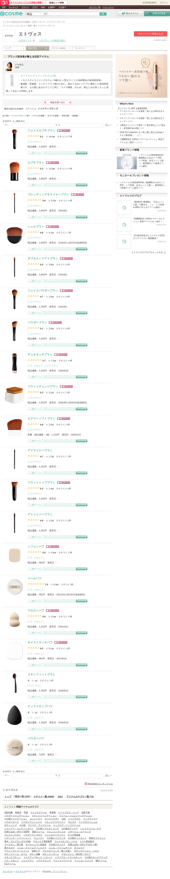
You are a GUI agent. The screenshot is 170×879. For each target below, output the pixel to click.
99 (66, 328)
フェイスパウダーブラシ (43, 290)
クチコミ (58, 48)
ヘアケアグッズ (43, 860)
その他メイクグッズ (56, 838)
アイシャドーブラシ (40, 514)
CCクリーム (10, 864)
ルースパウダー (52, 819)
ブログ (35, 7)
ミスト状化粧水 (87, 841)
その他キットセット (77, 838)
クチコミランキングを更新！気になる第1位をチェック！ (142, 119)
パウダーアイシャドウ (31, 822)
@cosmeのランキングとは (100, 784)
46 (66, 264)
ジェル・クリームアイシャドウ (31, 848)
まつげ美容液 (74, 835)
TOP (4, 7)
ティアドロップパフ (40, 706)
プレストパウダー (12, 835)
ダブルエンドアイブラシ (43, 258)
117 (67, 232)
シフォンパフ (36, 546)
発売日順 (66, 116)
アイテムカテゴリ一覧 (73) (80, 796)
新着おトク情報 (56, 3)
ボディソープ (10, 825)
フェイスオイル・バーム (65, 841)
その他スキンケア (57, 844)
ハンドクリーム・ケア (90, 828)
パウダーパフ (36, 738)
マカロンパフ (36, 610)
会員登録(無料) (149, 2)
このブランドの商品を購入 (52, 40)
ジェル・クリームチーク (60, 848)
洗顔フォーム (38, 831)
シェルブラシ (36, 226)
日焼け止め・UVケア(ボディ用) (82, 844)
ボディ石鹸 (35, 854)
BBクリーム (101, 860)
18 (66, 424)
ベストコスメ (108, 7)
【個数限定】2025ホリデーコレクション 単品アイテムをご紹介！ (142, 140)
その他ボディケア (69, 828)
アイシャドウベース (62, 860)
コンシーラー (36, 819)
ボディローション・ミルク (86, 851)
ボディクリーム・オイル (15, 854)
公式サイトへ (25, 40)
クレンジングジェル (56, 831)
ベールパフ (34, 578)
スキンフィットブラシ (41, 674)
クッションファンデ (83, 860)
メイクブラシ (34, 142)
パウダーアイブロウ (32, 835)
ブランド (25, 7)
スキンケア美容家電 (42, 841)
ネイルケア (79, 848)
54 (68, 200)
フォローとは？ (160, 39)
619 (68, 168)
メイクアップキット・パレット (38, 857)
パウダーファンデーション (16, 815)
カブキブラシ (36, 162)
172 (67, 456)
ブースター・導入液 (13, 844)
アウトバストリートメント (16, 851)
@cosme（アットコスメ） (54, 871)
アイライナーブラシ (40, 450)
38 (66, 296)
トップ (8, 48)
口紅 (64, 819)
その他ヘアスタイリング (47, 828)
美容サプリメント (97, 838)
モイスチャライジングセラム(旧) (38, 75)
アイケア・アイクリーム (39, 825)
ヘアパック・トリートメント (17, 838)
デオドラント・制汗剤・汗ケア (76, 854)
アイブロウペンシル (88, 822)
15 (66, 392)
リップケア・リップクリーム (66, 825)
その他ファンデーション (15, 819)
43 (68, 616)
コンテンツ (80, 48)
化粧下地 (85, 812)
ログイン (164, 2)
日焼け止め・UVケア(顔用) (16, 831)
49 (68, 360)
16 (66, 648)
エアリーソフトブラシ (41, 418)
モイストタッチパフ (40, 642)
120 (67, 520)
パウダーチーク (11, 822)
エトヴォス (12, 789)
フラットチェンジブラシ (43, 386)
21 (50, 680)
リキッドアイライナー (55, 822)
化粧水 (18, 812)
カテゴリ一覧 (94, 7)
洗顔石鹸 (8, 812)
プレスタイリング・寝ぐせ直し (57, 851)
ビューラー (39, 838)
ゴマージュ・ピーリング (79, 831)
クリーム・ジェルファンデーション (75, 815)
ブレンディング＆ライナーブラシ (48, 194)
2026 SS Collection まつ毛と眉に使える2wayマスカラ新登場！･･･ (142, 133)
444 (67, 488)
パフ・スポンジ (35, 366)
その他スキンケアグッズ (95, 857)
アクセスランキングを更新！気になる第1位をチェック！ (142, 112)
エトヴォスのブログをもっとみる (147, 252)
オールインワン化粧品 (36, 844)
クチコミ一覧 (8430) (43, 796)
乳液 (26, 812)
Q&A (43, 7)
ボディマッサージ (50, 854)
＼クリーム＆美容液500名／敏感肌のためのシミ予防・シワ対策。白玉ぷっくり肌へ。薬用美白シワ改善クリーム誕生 (152, 160)
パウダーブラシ (37, 322)
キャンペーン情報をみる (150, 33)
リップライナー (90, 819)
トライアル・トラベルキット (68, 857)
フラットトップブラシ (41, 482)
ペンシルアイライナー (55, 835)
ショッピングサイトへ (63, 130)
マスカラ (72, 822)
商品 (32, 48)
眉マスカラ (9, 848)
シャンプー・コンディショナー (18, 828)
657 (68, 136)
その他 (22, 825)
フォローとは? (106, 790)
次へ (107, 124)
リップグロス (74, 819)
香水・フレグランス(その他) (17, 841)
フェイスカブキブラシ (41, 130)
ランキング (13, 7)
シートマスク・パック (68, 812)
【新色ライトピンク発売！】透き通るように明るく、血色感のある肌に (142, 126)
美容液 (52, 812)
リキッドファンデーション (44, 815)
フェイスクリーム (38, 812)
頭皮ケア (36, 851)
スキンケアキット (12, 857)
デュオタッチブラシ (40, 354)
